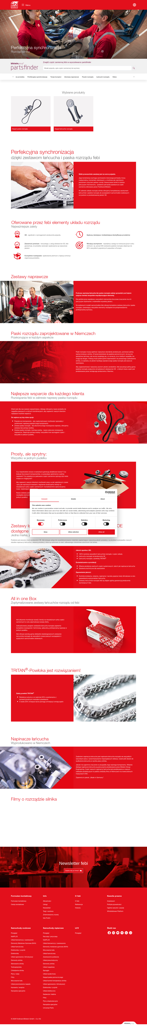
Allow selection (73, 532)
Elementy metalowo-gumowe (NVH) (55, 946)
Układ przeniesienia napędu (20, 983)
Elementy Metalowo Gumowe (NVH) (23, 943)
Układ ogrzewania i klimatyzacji (22, 956)
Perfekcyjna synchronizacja (37, 76)
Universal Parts (48, 1007)
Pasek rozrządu (87, 76)
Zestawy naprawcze (71, 76)
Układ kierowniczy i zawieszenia (54, 943)
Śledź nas (111, 928)
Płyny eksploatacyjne (50, 1000)
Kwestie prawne (114, 896)
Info (45, 896)
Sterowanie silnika (17, 963)
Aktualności (47, 900)
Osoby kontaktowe (17, 904)
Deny (45, 532)
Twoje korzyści (55, 76)
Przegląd (14, 932)
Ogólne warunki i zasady (115, 907)
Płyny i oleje (15, 973)
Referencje (79, 904)
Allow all (101, 532)
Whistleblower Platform (115, 911)
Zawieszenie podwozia (51, 956)
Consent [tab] (44, 499)
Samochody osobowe (21, 928)
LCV (77, 928)
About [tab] (102, 499)
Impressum (111, 900)
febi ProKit (46, 917)
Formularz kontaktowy (21, 896)
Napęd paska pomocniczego (53, 977)
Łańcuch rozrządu (103, 76)
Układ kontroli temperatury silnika (54, 980)
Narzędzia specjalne (18, 990)
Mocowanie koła (16, 980)
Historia (77, 907)
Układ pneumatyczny (50, 960)
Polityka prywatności (114, 904)
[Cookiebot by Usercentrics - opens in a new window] (106, 492)
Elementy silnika (16, 960)
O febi (78, 896)
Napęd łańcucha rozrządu (64, 129)
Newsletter (47, 907)
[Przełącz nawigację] (26, 5)
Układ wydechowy (49, 973)
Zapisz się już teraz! (73, 870)
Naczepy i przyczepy (50, 936)
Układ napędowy (49, 966)
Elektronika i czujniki (18, 949)
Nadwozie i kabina (49, 994)
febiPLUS (14, 936)
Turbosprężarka (16, 966)
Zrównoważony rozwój (51, 914)
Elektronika (15, 953)
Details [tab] (73, 499)
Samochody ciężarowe (53, 928)
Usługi (45, 904)
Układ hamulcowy (17, 946)
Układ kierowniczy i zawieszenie (22, 939)
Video (115, 76)
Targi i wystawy (48, 911)
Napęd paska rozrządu (20, 129)
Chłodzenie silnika (17, 970)
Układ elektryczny (49, 990)
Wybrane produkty (17, 76)
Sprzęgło (46, 970)
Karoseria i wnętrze (17, 987)
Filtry (12, 977)
